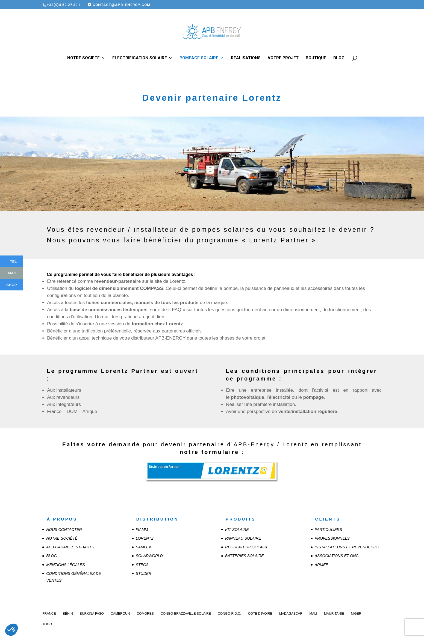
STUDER (144, 573)
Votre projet (283, 58)
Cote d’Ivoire (260, 614)
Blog (338, 58)
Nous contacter (64, 529)
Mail (12, 273)
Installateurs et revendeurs (347, 547)
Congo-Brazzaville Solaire (186, 614)
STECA (142, 565)
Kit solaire (237, 529)
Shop (11, 284)
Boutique (316, 58)
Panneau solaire (243, 538)
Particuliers (328, 529)
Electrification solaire (139, 58)
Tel (13, 261)
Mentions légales (65, 565)
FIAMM (142, 529)
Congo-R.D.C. (229, 614)
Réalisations (246, 58)
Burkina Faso (92, 614)
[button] (11, 629)
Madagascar (290, 614)
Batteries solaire (244, 556)
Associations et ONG (337, 556)
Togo (47, 624)
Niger (356, 614)
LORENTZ (145, 538)
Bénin (68, 614)
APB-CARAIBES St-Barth (70, 547)
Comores (145, 614)
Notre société (83, 58)
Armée (321, 565)
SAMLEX (143, 547)
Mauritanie (334, 614)
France (49, 614)
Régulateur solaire (247, 547)
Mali (313, 614)
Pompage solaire (198, 58)
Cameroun (120, 614)
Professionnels (332, 538)
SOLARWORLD (149, 556)
